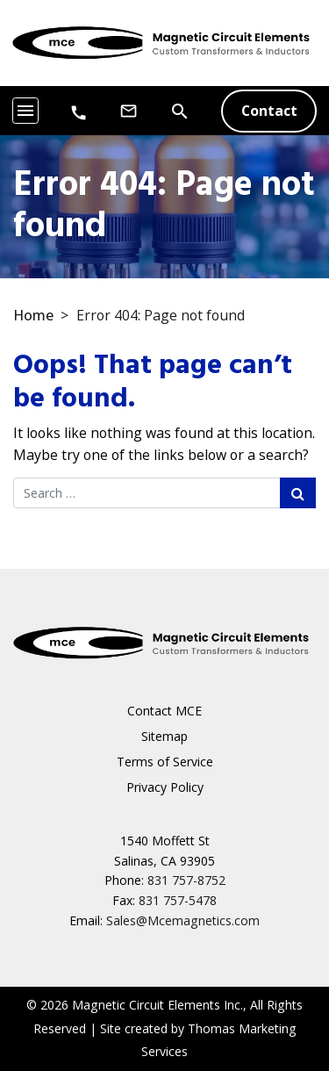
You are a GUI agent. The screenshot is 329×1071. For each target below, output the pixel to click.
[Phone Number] (78, 112)
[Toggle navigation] (25, 110)
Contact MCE (164, 710)
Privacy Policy (165, 787)
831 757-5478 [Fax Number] (178, 900)
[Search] (179, 109)
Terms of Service (165, 761)
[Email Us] (128, 111)
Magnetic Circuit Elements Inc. (157, 1004)
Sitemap (164, 736)
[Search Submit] (298, 492)
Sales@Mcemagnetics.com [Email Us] (183, 920)
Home (33, 315)
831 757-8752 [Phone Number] (186, 880)
